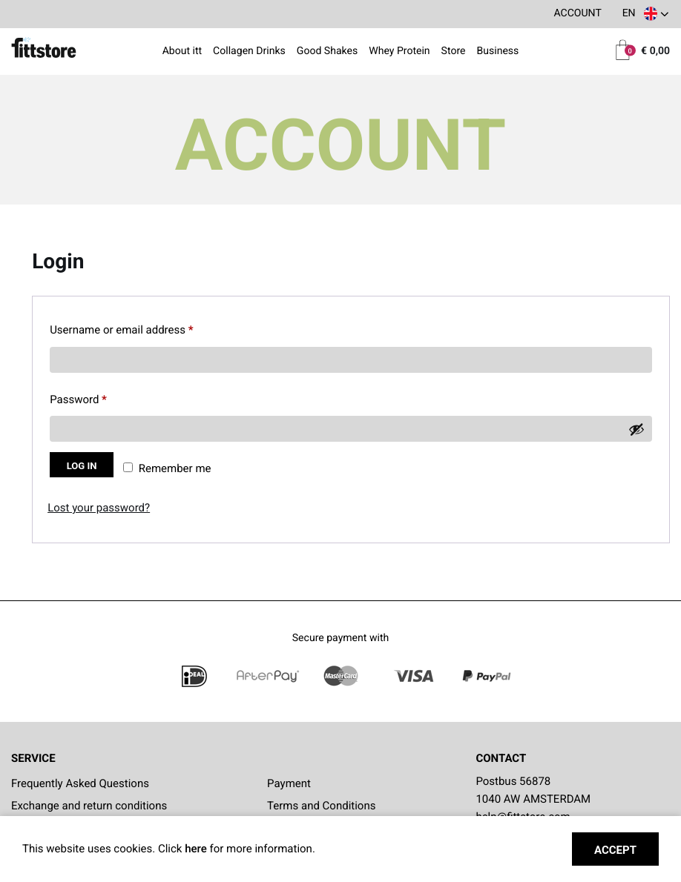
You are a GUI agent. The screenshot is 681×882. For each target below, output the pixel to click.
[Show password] (636, 429)
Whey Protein (399, 52)
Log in (82, 465)
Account (577, 13)
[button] (645, 14)
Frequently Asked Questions (80, 783)
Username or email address (143, 327)
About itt (182, 52)
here (197, 848)
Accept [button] (615, 850)
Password (100, 397)
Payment (289, 783)
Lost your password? (98, 507)
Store (453, 52)
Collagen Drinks (249, 52)
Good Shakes (327, 52)
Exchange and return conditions (89, 805)
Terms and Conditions (321, 805)
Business (497, 52)
